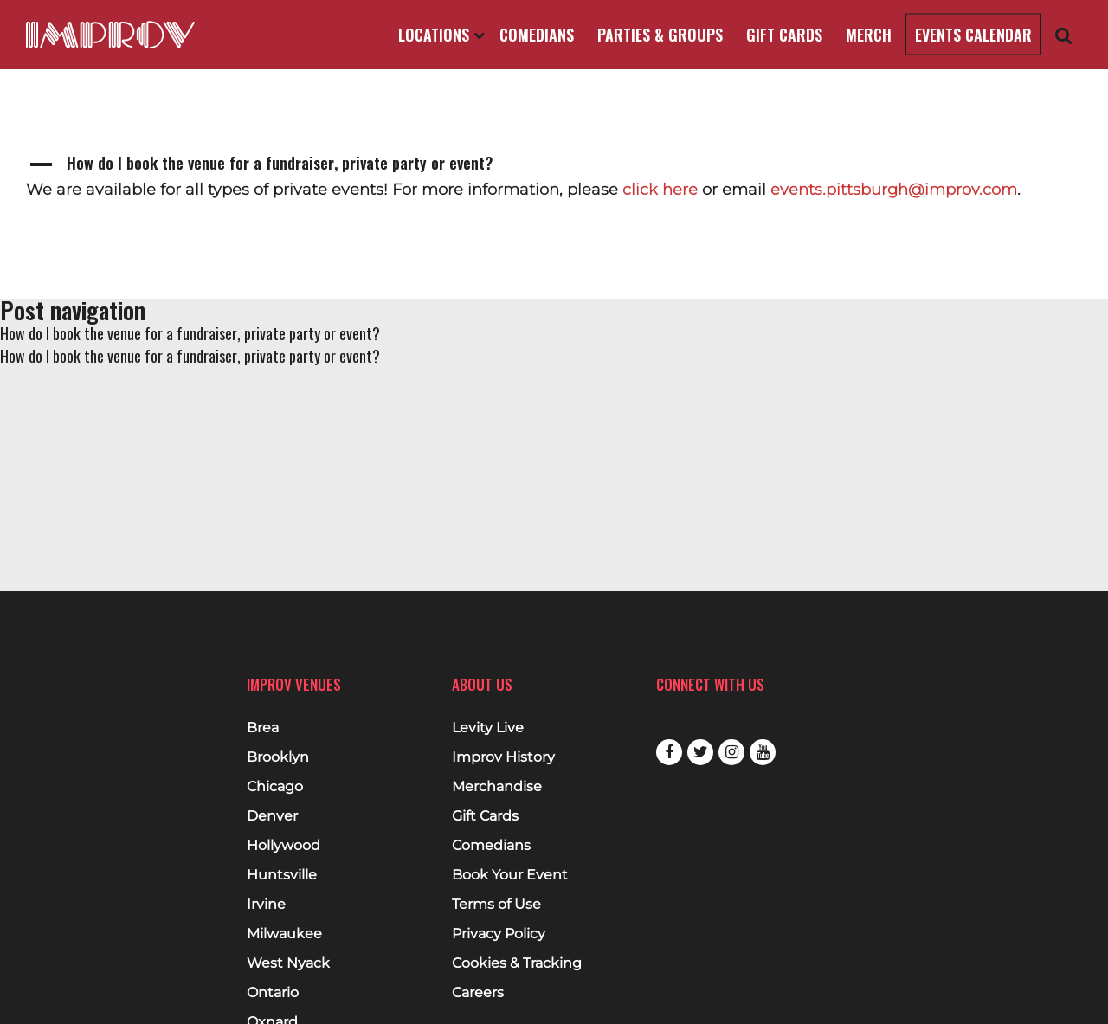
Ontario (273, 993)
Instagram (731, 752)
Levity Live (488, 728)
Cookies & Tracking (517, 963)
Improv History (503, 757)
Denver (272, 816)
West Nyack (288, 963)
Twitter (700, 752)
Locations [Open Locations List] (441, 34)
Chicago (275, 787)
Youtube (763, 752)
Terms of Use (496, 904)
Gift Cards (784, 34)
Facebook (669, 752)
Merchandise (497, 787)
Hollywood (283, 846)
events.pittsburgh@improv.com (893, 189)
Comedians (536, 34)
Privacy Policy (498, 934)
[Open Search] (1064, 35)
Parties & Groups (660, 34)
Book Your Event (510, 875)
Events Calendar (973, 34)
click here (660, 189)
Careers (478, 993)
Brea (263, 728)
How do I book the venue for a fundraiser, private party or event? (190, 333)
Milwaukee (284, 934)
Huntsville (282, 875)
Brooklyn (278, 757)
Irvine (266, 904)
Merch (869, 34)
